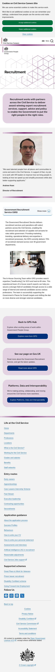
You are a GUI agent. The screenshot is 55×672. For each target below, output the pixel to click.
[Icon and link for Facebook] (6, 596)
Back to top (8, 604)
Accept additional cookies (27, 22)
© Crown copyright (26, 665)
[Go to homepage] (10, 40)
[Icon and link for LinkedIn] (17, 596)
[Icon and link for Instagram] (11, 596)
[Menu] (45, 41)
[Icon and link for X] (22, 596)
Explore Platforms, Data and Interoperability (27, 400)
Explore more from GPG (27, 336)
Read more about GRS (27, 368)
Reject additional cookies (27, 29)
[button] (52, 41)
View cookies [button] (27, 34)
